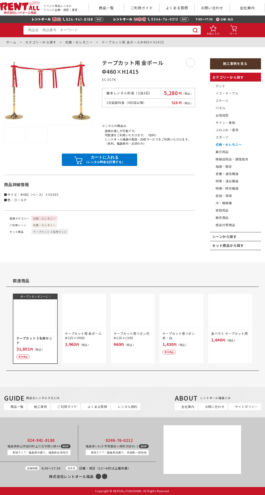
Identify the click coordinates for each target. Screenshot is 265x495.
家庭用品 (222, 210)
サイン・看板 (225, 122)
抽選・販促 (224, 166)
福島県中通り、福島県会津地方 (40, 452)
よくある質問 (177, 7)
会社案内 (247, 7)
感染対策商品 (225, 225)
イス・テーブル (227, 93)
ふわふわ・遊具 (227, 130)
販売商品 (222, 217)
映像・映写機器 (227, 188)
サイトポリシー (246, 406)
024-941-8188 (41, 440)
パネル (220, 108)
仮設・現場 (224, 195)
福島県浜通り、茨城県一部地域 (118, 452)
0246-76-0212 (119, 440)
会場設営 (222, 115)
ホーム (11, 42)
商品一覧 (106, 7)
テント (220, 86)
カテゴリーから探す (40, 42)
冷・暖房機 (224, 203)
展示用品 (222, 152)
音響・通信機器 (227, 173)
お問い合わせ (212, 7)
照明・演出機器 (227, 181)
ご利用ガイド (142, 7)
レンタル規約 (127, 406)
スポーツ (222, 137)
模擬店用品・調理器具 (232, 159)
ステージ (222, 100)
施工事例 (40, 406)
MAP (99, 19)
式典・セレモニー (79, 42)
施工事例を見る (235, 63)
